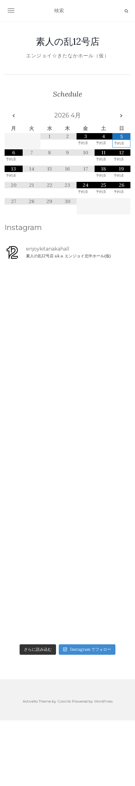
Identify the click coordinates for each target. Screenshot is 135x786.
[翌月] (121, 116)
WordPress (103, 701)
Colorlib (64, 701)
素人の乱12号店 (67, 41)
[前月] (14, 116)
